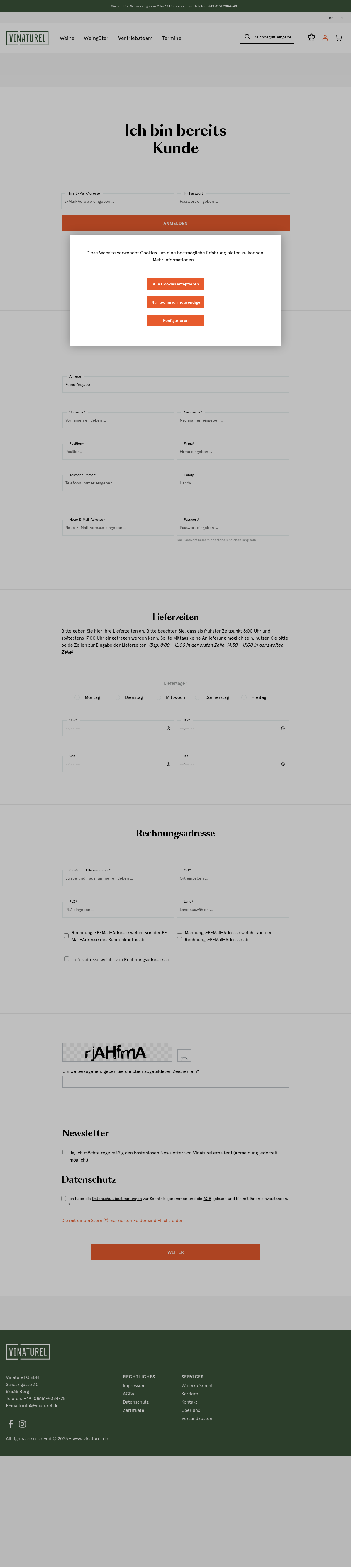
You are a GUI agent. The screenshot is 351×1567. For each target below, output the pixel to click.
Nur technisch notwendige (175, 302)
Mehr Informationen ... (176, 260)
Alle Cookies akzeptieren (176, 284)
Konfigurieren (176, 320)
